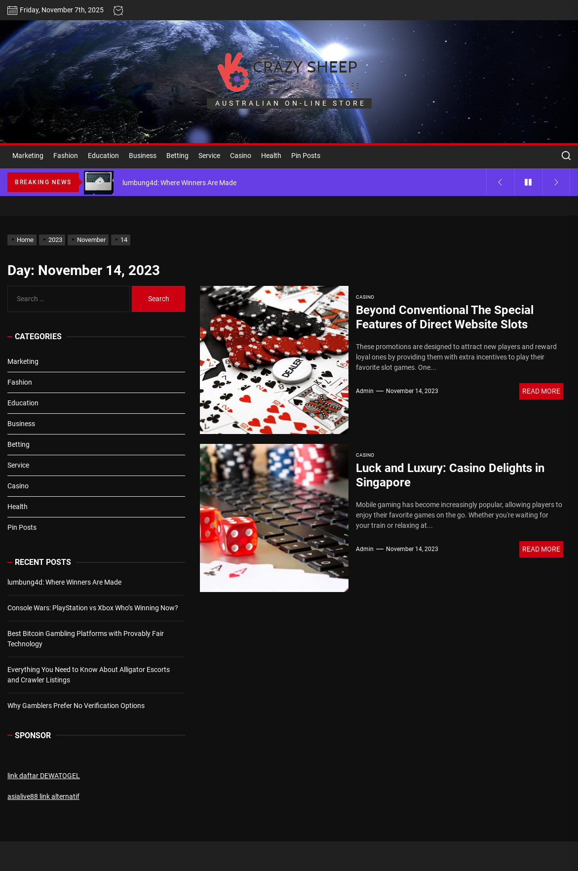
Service (209, 155)
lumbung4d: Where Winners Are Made (64, 582)
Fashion (65, 155)
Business (142, 155)
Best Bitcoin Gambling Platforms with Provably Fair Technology (85, 639)
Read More (541, 391)
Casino (240, 155)
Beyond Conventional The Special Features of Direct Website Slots (445, 317)
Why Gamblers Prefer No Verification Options (76, 706)
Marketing (27, 155)
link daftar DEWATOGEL (43, 776)
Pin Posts (305, 155)
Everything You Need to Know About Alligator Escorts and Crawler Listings (88, 675)
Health (271, 155)
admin (365, 391)
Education (103, 155)
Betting (177, 155)
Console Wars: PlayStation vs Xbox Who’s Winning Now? (92, 608)
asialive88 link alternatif (43, 796)
